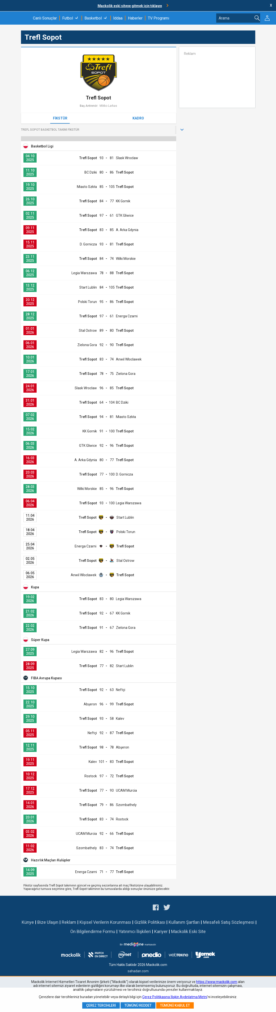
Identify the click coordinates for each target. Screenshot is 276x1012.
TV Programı (158, 18)
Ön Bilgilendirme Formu (92, 931)
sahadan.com (138, 971)
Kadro (138, 118)
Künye (28, 922)
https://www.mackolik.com (216, 982)
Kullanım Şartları (184, 922)
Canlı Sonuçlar (45, 18)
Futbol (67, 18)
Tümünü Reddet (138, 1005)
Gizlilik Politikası (149, 922)
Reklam (69, 922)
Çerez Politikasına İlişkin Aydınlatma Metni (174, 997)
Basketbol (93, 18)
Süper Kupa (40, 640)
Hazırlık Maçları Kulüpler (51, 860)
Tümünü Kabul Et (175, 1005)
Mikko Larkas (108, 105)
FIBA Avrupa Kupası (46, 678)
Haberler (135, 18)
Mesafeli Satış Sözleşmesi (228, 922)
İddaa (118, 18)
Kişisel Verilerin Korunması (105, 922)
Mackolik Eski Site (188, 931)
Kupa (35, 587)
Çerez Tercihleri (101, 1005)
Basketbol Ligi (42, 146)
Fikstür (60, 118)
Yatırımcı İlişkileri (135, 931)
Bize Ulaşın (47, 922)
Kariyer (161, 931)
